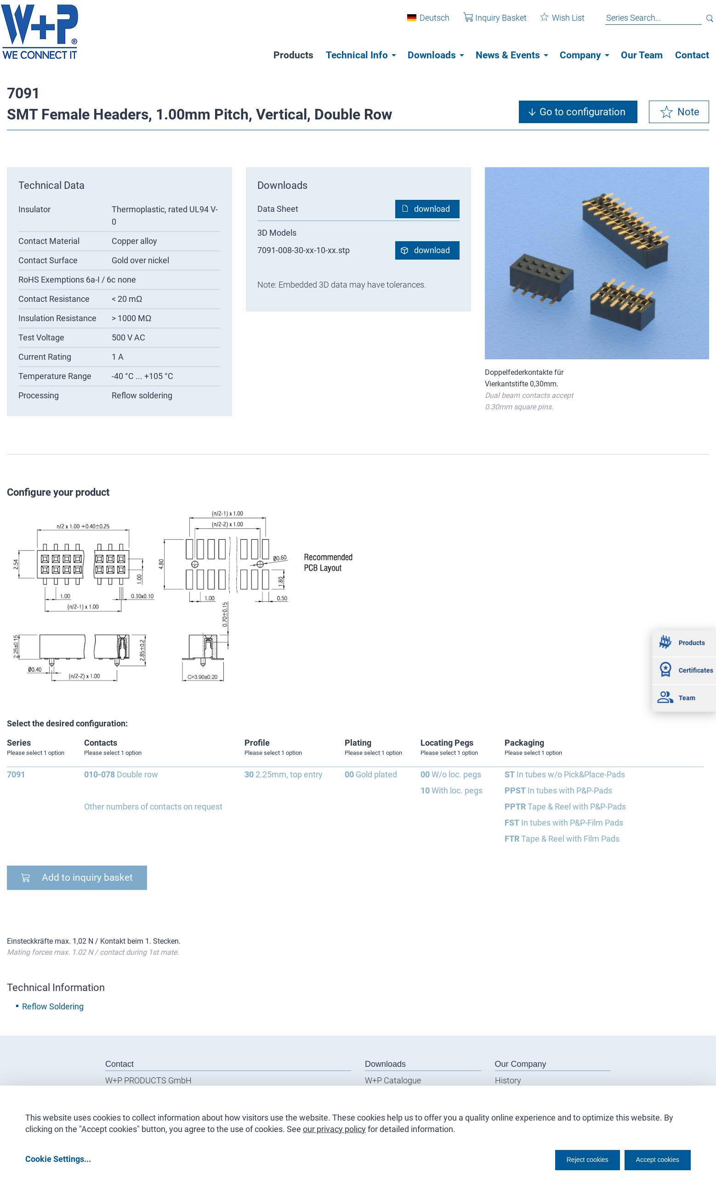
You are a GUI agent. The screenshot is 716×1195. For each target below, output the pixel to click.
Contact (692, 55)
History (508, 1080)
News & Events (508, 55)
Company (580, 55)
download (432, 209)
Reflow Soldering (53, 1006)
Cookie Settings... (58, 1159)
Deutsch (428, 22)
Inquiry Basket (488, 22)
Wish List (556, 22)
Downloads (432, 55)
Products (293, 55)
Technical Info (357, 55)
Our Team (642, 55)
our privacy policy (334, 1126)
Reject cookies (564, 1159)
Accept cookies (651, 1159)
